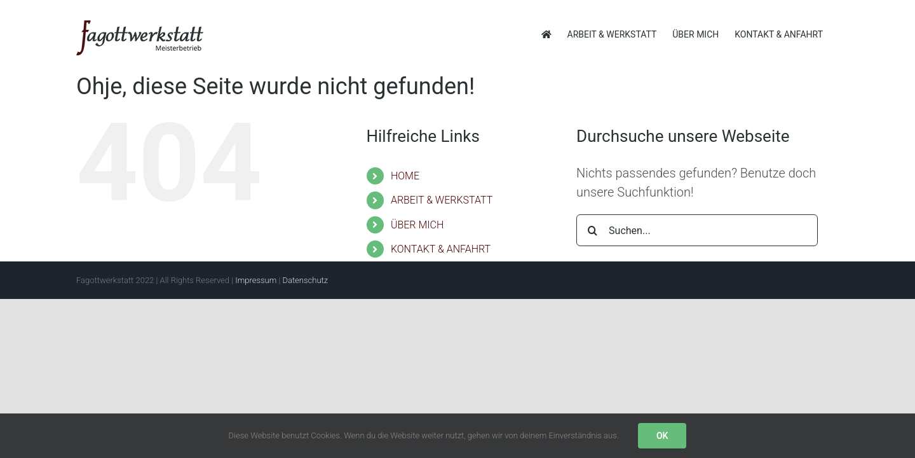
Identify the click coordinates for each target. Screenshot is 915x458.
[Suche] (592, 230)
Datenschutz (305, 280)
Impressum (255, 280)
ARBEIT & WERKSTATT (441, 200)
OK (662, 436)
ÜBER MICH (417, 225)
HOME (405, 176)
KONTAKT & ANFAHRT (441, 249)
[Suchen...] (697, 230)
